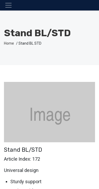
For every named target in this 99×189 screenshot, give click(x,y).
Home (9, 43)
